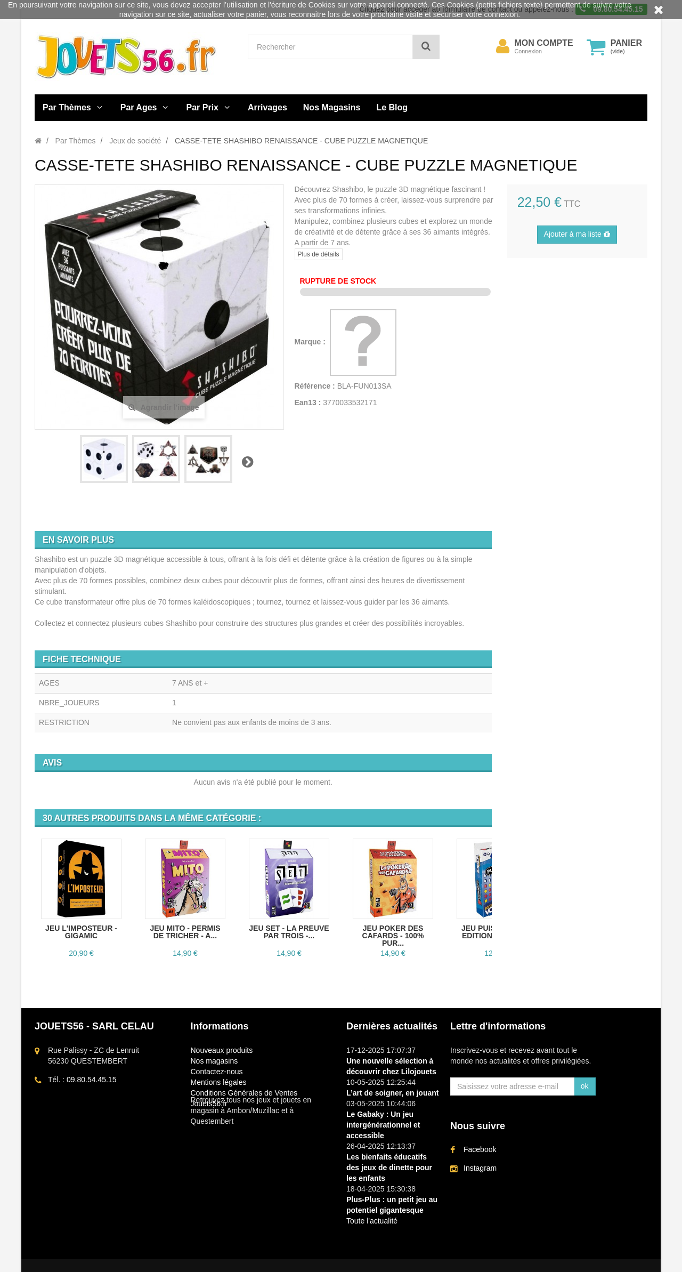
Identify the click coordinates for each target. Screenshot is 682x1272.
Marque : (311, 341)
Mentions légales (219, 1082)
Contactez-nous (217, 1071)
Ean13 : (308, 402)
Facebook (480, 1151)
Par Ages (138, 107)
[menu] (503, 46)
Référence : (315, 386)
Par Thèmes (67, 107)
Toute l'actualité (371, 1221)
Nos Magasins (332, 107)
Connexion (528, 51)
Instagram (480, 1169)
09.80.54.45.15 (91, 1079)
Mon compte (544, 43)
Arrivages (267, 107)
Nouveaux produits (222, 1050)
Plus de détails (318, 254)
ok (585, 1086)
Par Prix (202, 107)
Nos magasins (214, 1061)
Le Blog (392, 107)
